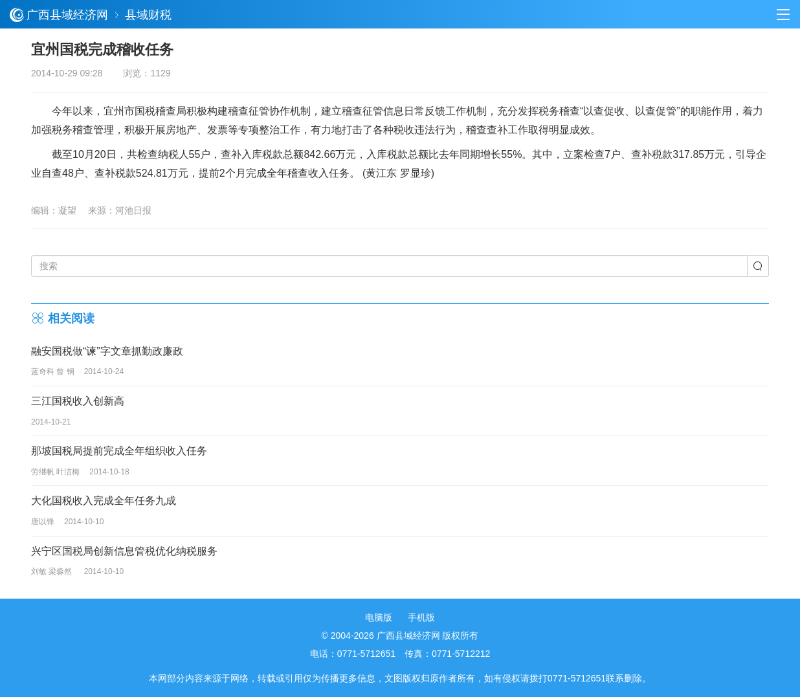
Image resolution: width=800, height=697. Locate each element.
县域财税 (148, 14)
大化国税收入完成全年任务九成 (103, 500)
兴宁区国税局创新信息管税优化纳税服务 (124, 551)
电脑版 (378, 617)
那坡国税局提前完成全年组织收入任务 (119, 450)
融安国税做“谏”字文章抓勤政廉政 (107, 351)
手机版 (421, 617)
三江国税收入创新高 (77, 400)
